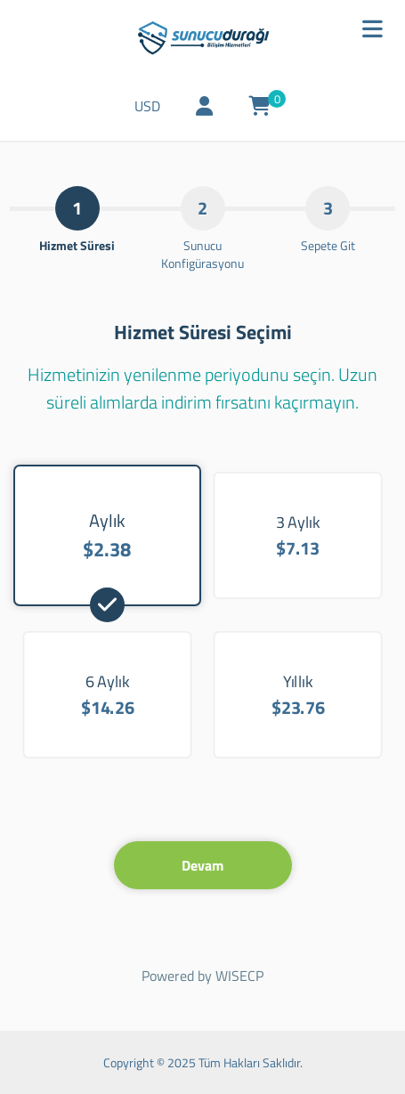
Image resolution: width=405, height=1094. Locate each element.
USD (147, 106)
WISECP (239, 975)
